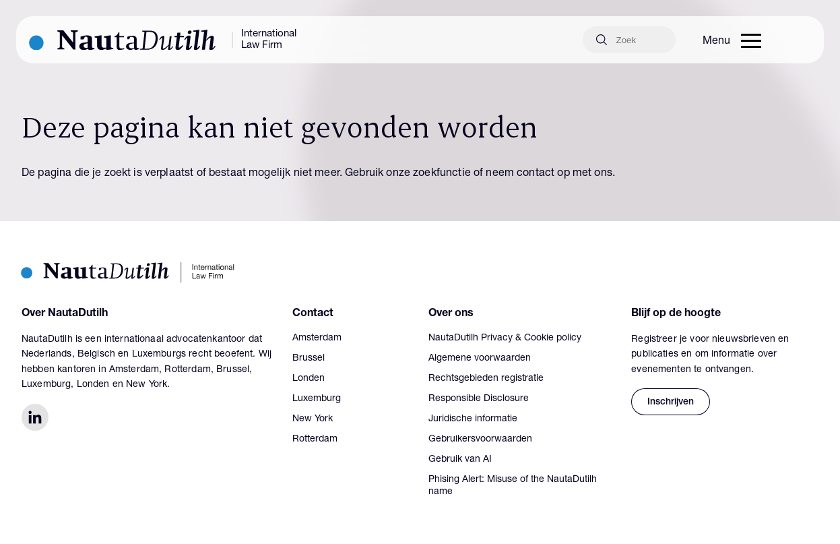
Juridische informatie (472, 419)
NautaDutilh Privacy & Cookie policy (504, 338)
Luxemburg (316, 399)
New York (312, 419)
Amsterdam (317, 338)
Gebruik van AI (460, 459)
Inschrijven (670, 402)
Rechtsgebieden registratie (486, 379)
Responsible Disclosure (478, 399)
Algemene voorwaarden (479, 358)
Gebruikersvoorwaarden (480, 439)
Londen (308, 379)
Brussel (308, 358)
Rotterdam (314, 439)
